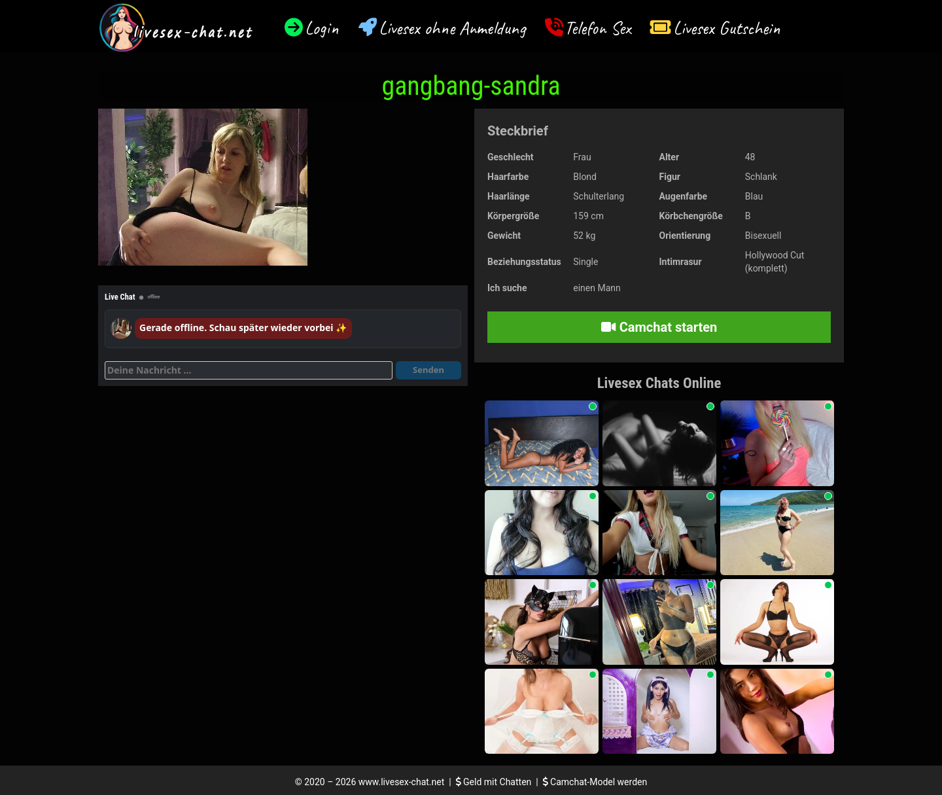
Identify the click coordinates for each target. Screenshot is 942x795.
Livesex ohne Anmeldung (452, 27)
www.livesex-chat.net (401, 782)
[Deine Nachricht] (248, 370)
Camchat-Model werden (595, 782)
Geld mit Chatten (495, 782)
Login (322, 27)
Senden (428, 370)
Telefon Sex (598, 27)
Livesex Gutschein (726, 27)
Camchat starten (659, 327)
